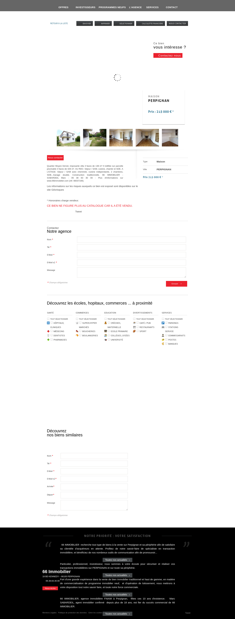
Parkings (173, 322)
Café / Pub (145, 322)
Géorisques (57, 189)
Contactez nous (169, 55)
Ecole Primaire (119, 331)
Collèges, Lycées (120, 335)
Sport (143, 331)
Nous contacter (177, 23)
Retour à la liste (59, 23)
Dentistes (59, 335)
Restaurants (147, 327)
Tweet (78, 211)
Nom (50, 239)
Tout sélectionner (59, 319)
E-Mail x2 (52, 262)
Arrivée (50, 486)
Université (117, 339)
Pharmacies (60, 339)
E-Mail (50, 255)
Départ (50, 495)
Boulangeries (90, 335)
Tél (49, 247)
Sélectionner (125, 23)
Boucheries (88, 331)
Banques (173, 343)
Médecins (59, 331)
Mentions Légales (49, 613)
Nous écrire (50, 588)
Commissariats (176, 335)
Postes (172, 339)
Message (51, 270)
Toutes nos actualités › (117, 560)
